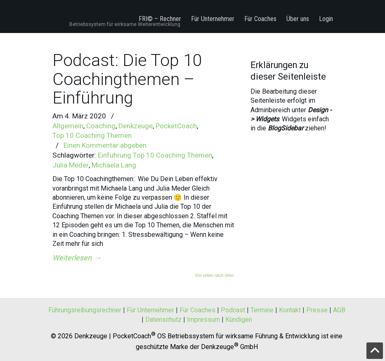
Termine (262, 310)
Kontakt (290, 310)
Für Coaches (197, 310)
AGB (339, 310)
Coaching (101, 126)
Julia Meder (70, 165)
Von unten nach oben (214, 276)
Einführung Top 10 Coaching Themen (155, 155)
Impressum (203, 319)
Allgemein (67, 126)
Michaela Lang (114, 165)
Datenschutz (163, 319)
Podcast (233, 310)
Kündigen (238, 319)
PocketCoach (176, 126)
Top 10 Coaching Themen (92, 135)
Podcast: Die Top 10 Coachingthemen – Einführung (127, 79)
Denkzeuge (135, 126)
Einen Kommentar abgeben (105, 145)
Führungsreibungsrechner (84, 310)
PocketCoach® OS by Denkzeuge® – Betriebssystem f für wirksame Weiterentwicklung (105, 11)
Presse (317, 310)
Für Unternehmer (150, 310)
